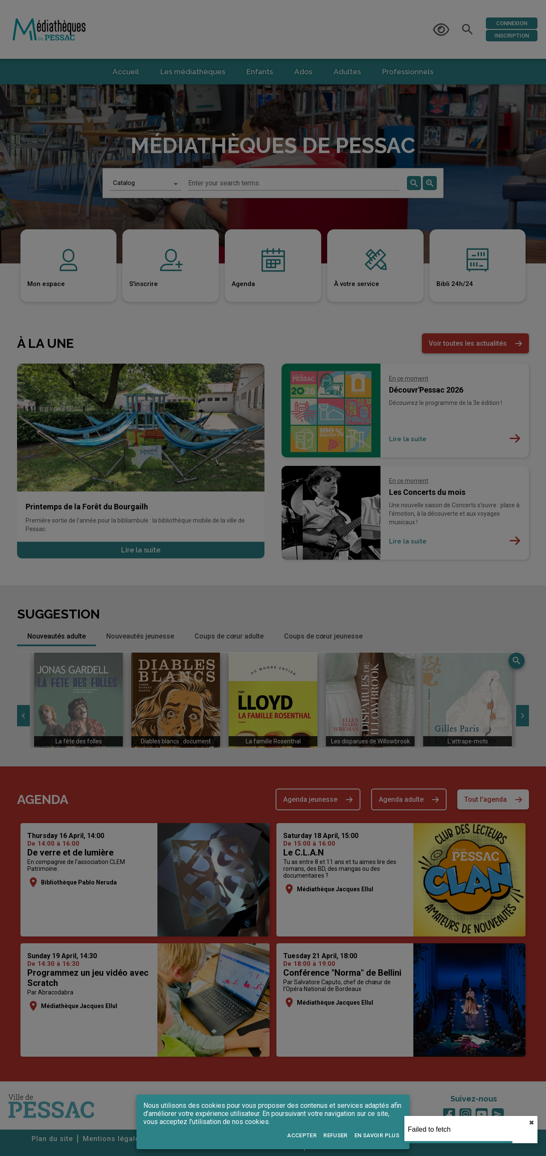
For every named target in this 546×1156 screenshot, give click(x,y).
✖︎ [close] (531, 1122)
